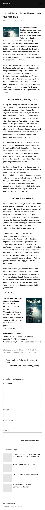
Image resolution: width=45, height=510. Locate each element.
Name (6, 410)
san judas (7, 352)
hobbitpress (21, 350)
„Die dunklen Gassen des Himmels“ (28, 342)
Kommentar (8, 384)
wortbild (19, 21)
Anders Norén (17, 506)
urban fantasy (31, 352)
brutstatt (6, 4)
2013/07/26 (7, 21)
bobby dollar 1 (9, 350)
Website (6, 430)
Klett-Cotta (33, 350)
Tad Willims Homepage (19, 339)
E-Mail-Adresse (9, 420)
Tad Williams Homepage (24, 336)
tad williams (18, 352)
